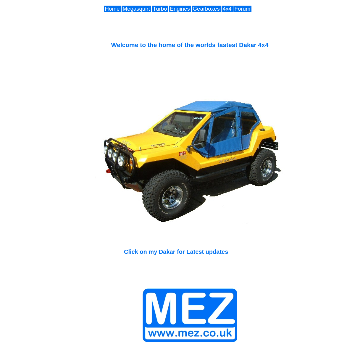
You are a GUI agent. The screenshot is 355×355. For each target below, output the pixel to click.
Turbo (160, 9)
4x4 (227, 9)
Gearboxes (206, 9)
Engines (180, 9)
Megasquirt (136, 9)
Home (112, 9)
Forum (243, 9)
